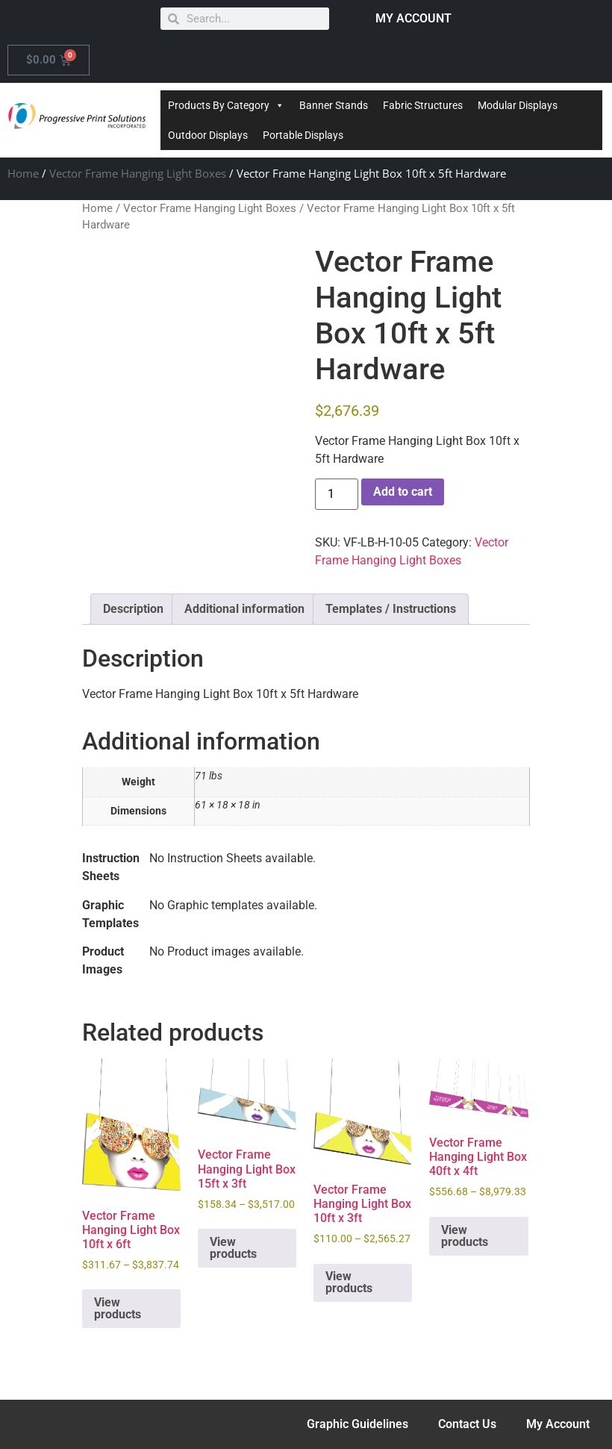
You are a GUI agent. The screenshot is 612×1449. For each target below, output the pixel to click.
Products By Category (226, 105)
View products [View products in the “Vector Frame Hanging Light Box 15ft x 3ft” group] (233, 1248)
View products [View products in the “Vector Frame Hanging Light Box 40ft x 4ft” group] (464, 1236)
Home (23, 173)
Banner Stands (333, 105)
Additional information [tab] (244, 609)
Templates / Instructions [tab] (390, 609)
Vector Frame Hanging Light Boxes (137, 173)
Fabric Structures (423, 105)
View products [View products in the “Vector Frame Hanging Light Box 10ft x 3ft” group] (348, 1282)
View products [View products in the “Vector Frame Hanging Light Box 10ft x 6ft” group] (117, 1308)
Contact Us (467, 1424)
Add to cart (402, 491)
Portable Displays (303, 135)
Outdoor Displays (208, 135)
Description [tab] (133, 609)
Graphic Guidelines (357, 1424)
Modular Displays (518, 105)
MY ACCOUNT (413, 18)
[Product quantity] (336, 494)
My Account (558, 1424)
